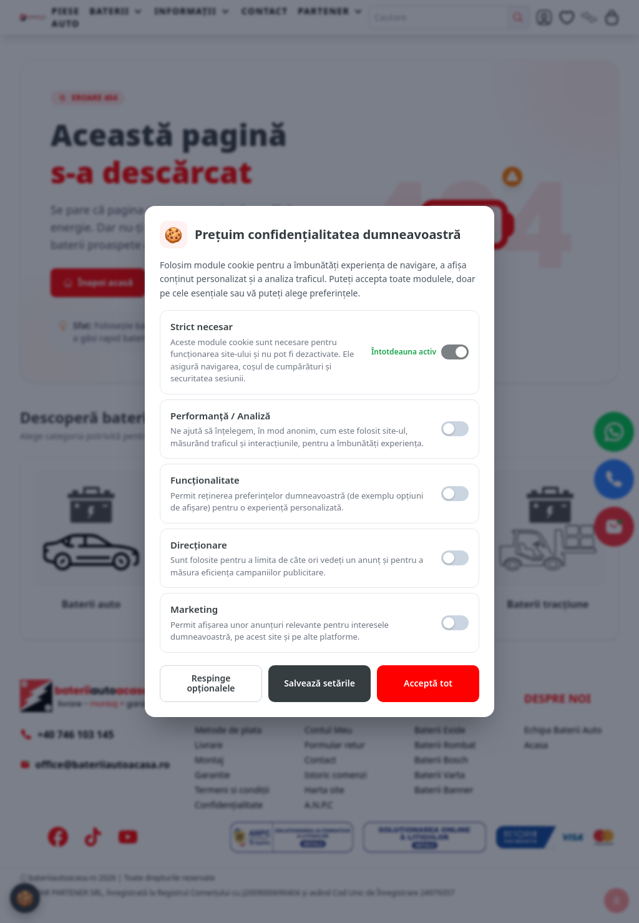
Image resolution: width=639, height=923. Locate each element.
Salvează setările (319, 683)
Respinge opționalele (211, 683)
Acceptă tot (428, 683)
